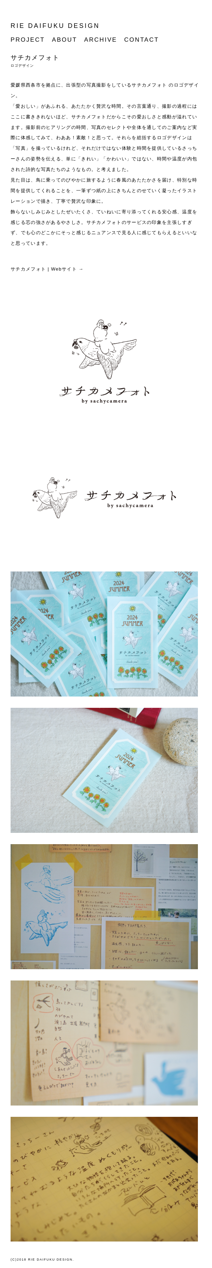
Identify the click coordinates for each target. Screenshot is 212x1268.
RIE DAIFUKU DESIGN (55, 25)
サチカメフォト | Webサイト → (47, 269)
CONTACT (141, 39)
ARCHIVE (100, 39)
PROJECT (28, 39)
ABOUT (64, 39)
